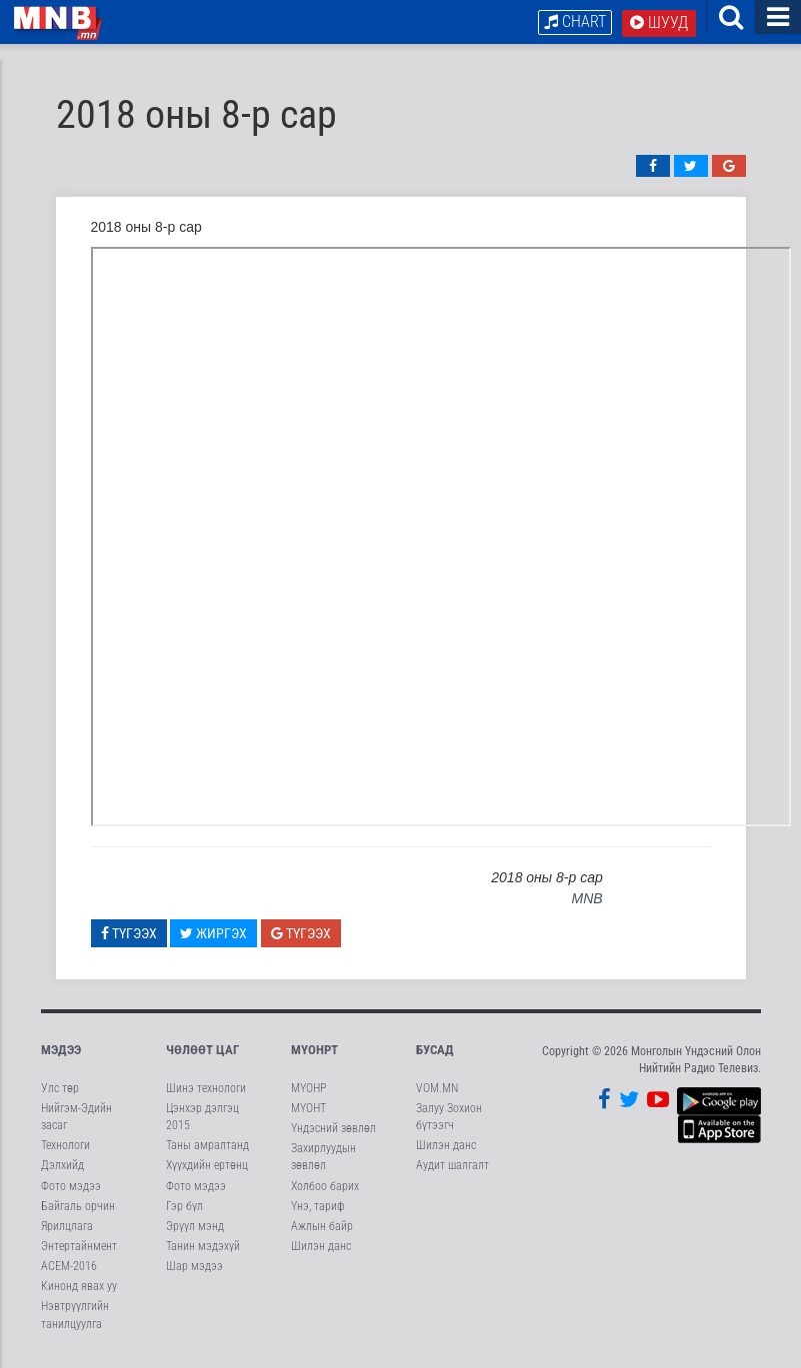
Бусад (435, 1054)
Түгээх (129, 938)
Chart (575, 21)
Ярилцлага (67, 1231)
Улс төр (60, 1093)
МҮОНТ (308, 1113)
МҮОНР (308, 1093)
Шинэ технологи (206, 1093)
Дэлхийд (62, 1171)
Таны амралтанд (207, 1151)
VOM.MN (437, 1093)
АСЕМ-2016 (69, 1272)
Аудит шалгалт (452, 1171)
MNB (587, 904)
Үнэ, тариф (318, 1211)
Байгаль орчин (78, 1211)
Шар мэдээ (194, 1272)
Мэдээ (61, 1054)
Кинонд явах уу (79, 1292)
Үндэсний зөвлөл (333, 1134)
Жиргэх (213, 938)
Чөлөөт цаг (202, 1054)
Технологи (65, 1151)
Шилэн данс (321, 1251)
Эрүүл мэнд (195, 1231)
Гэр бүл (184, 1211)
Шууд (659, 22)
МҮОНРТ (314, 1054)
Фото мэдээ (71, 1191)
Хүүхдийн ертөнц (207, 1171)
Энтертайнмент (79, 1251)
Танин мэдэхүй (203, 1251)
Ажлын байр (322, 1231)
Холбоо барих (325, 1191)
